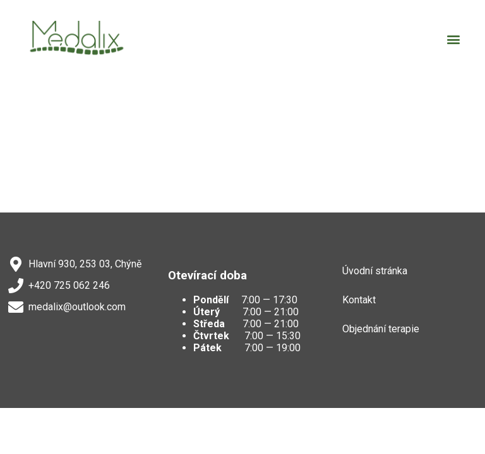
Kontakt (359, 300)
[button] (453, 39)
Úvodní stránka (374, 271)
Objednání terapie (380, 329)
